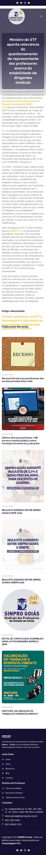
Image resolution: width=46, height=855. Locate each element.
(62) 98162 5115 (13, 824)
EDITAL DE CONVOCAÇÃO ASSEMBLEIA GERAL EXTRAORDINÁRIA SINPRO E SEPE (22, 641)
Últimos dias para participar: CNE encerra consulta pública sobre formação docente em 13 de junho (21, 440)
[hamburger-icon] (41, 16)
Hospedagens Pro (11, 843)
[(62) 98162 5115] (3, 824)
